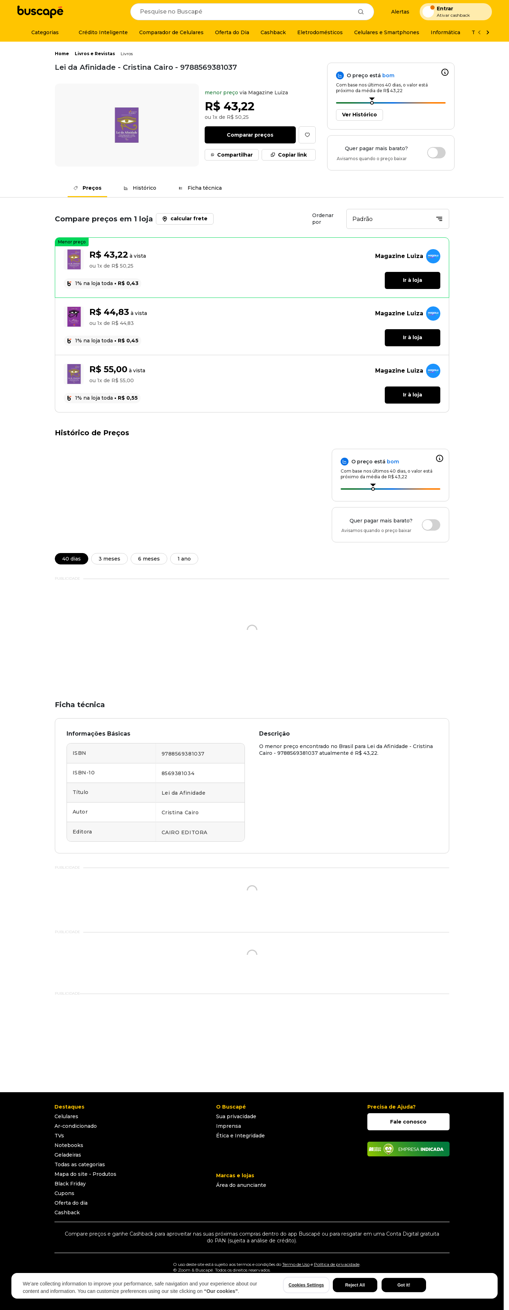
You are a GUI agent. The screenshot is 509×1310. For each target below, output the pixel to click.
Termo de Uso (296, 1264)
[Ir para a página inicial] (40, 11)
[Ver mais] (487, 33)
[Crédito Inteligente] (98, 32)
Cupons (64, 1193)
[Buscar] (361, 11)
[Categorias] (40, 32)
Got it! (403, 1285)
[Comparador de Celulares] (171, 32)
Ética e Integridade (240, 1135)
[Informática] (445, 32)
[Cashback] (273, 32)
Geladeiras (67, 1155)
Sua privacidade (236, 1116)
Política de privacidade (337, 1264)
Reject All (355, 1285)
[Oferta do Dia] (232, 32)
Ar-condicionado (75, 1126)
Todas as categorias (79, 1164)
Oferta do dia (71, 1203)
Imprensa (228, 1126)
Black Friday (70, 1183)
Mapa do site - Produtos (85, 1174)
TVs (59, 1135)
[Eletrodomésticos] (320, 32)
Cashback (67, 1212)
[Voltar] (479, 33)
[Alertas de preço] (397, 12)
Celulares (66, 1116)
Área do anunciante (241, 1185)
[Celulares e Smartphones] (386, 32)
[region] (254, 1286)
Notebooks (68, 1145)
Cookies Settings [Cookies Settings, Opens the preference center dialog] (306, 1285)
